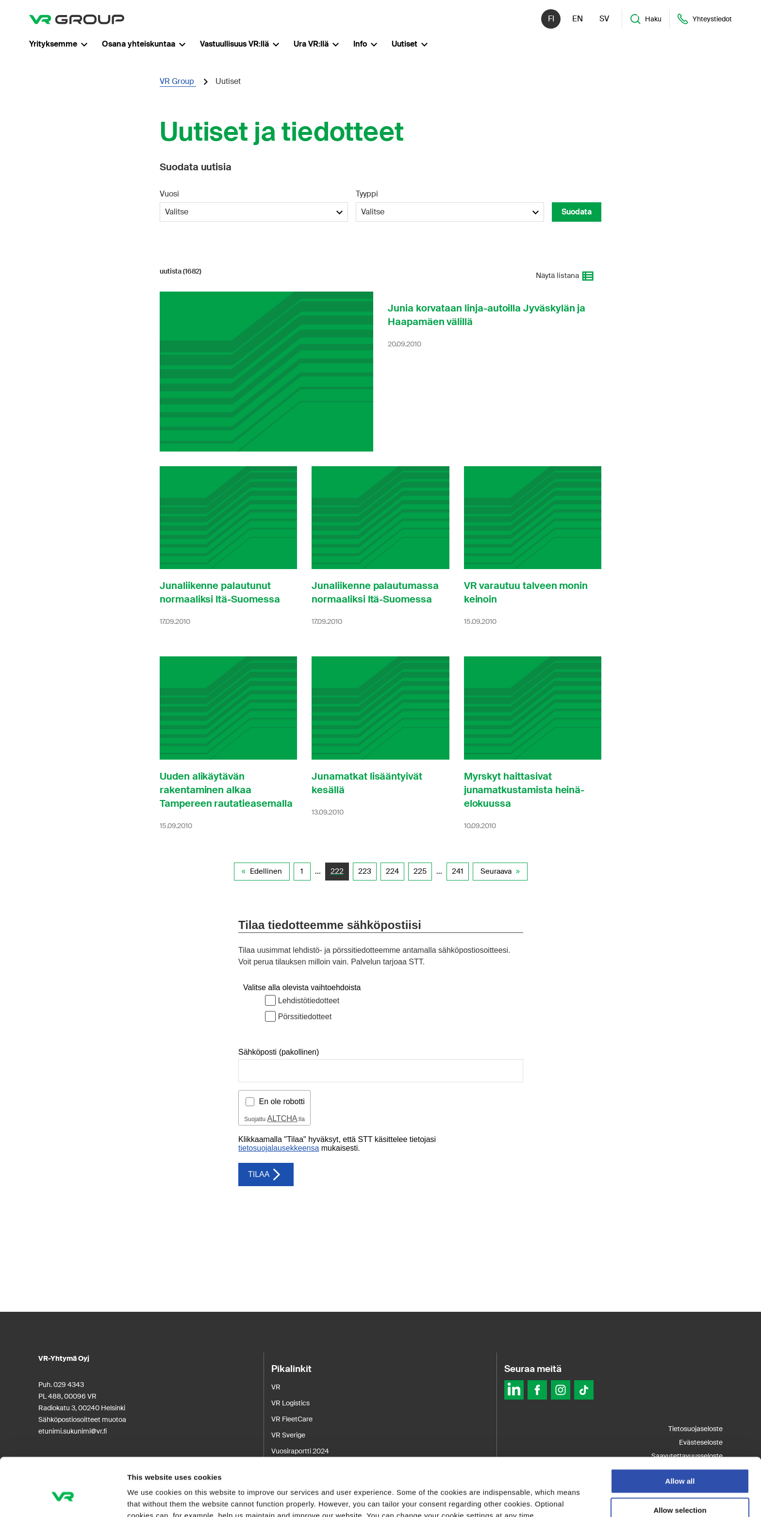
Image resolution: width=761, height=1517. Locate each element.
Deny (680, 1489)
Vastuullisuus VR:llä (239, 44)
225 (420, 871)
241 (457, 871)
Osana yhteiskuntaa (143, 44)
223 (364, 871)
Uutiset (410, 44)
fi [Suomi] (551, 19)
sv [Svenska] (604, 19)
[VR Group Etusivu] (76, 19)
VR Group (178, 81)
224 (392, 871)
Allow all (680, 1432)
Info (365, 44)
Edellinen (266, 871)
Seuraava (496, 871)
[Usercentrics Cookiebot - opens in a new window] (62, 1498)
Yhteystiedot (704, 19)
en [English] (577, 19)
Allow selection (679, 1461)
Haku (645, 19)
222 (337, 871)
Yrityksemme (58, 44)
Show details (509, 1498)
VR (276, 1387)
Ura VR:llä (316, 44)
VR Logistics (290, 1403)
